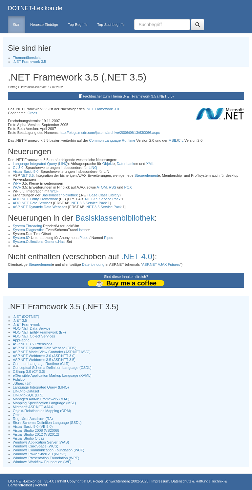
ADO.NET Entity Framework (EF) (39, 332)
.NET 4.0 (136, 256)
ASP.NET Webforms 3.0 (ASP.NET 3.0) (44, 356)
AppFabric (21, 340)
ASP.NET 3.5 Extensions (32, 344)
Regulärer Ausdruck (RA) (33, 419)
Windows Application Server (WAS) (41, 442)
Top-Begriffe (77, 25)
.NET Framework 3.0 (102, 109)
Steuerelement (146, 175)
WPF (17, 183)
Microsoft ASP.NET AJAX (33, 407)
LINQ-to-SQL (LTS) (28, 395)
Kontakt (41, 485)
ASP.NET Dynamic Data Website (39, 207)
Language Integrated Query (35, 164)
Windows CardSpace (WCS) (35, 446)
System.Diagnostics (29, 230)
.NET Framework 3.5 (29, 62)
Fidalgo (19, 379)
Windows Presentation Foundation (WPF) (46, 458)
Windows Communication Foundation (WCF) (48, 450)
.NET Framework (26, 324)
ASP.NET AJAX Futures (161, 264)
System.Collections (28, 242)
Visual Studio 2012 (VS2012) (36, 434)
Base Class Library (104, 195)
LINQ (63, 164)
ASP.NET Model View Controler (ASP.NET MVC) (52, 352)
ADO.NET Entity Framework (35, 199)
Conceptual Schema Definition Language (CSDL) (52, 368)
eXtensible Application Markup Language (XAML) (52, 375)
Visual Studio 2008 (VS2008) (36, 430)
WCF (17, 187)
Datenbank (125, 164)
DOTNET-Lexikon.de (35, 8)
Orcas (32, 113)
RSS (112, 187)
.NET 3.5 (27, 175)
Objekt (107, 164)
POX (128, 187)
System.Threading (27, 226)
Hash (62, 242)
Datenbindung (93, 264)
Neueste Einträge (44, 25)
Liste (81, 230)
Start (16, 25)
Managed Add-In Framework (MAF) (41, 399)
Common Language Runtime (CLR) (41, 364)
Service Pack (109, 199)
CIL (180, 140)
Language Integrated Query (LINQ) (41, 387)
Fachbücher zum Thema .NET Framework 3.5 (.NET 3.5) (128, 96)
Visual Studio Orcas (28, 438)
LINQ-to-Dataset (26, 391)
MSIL (173, 140)
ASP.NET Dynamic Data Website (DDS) (44, 348)
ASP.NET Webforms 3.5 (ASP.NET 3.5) (44, 360)
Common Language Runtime (112, 140)
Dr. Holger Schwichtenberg (108, 481)
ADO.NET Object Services (34, 336)
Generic (51, 242)
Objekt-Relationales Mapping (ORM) (42, 411)
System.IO (21, 238)
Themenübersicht (27, 58)
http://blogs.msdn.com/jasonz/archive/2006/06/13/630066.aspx (110, 133)
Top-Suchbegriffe (110, 25)
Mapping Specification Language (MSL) (44, 403)
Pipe (83, 238)
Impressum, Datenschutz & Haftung (179, 481)
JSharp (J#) (22, 383)
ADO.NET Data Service (32, 203)
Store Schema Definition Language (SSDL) (47, 423)
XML (150, 164)
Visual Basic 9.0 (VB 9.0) (32, 426)
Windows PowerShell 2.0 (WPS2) (39, 454)
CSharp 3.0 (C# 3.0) (29, 371)
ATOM (102, 187)
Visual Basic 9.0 (25, 171)
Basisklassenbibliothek (59, 195)
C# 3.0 (18, 168)
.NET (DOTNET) (26, 316)
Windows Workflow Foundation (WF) (42, 462)
